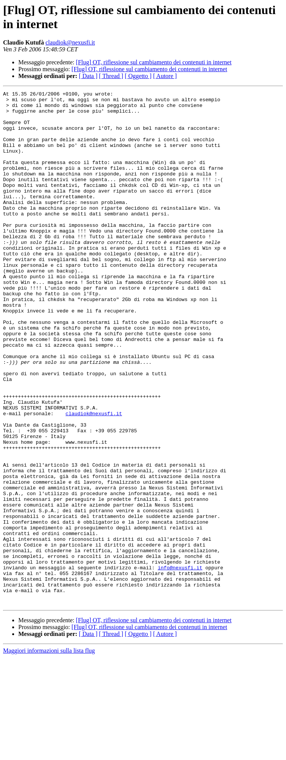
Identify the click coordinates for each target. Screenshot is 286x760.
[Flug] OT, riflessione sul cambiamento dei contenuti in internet (153, 62)
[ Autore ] (165, 76)
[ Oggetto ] (138, 76)
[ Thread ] (111, 76)
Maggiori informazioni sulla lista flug (49, 753)
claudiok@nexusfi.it (70, 42)
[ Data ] (88, 76)
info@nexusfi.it (180, 663)
